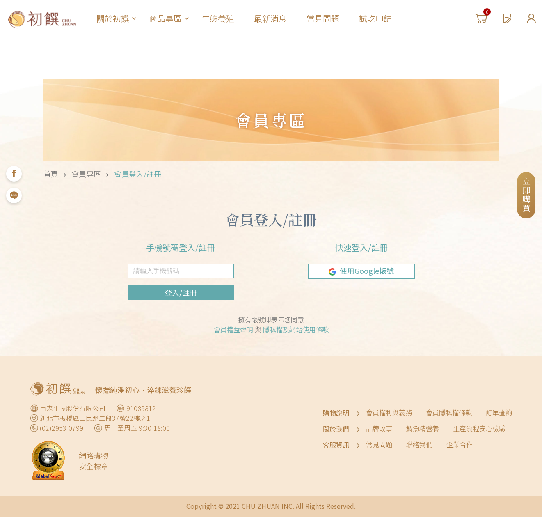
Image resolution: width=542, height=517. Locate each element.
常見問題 (322, 18)
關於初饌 (116, 18)
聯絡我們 (419, 444)
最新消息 (270, 18)
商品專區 (169, 18)
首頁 (50, 173)
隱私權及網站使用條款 (296, 329)
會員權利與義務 (389, 412)
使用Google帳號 (361, 270)
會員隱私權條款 (449, 412)
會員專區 (86, 173)
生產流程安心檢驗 (479, 428)
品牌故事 (379, 428)
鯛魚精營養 (422, 428)
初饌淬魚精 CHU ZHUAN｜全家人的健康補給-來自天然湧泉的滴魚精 (42, 18)
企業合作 (459, 444)
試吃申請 (375, 18)
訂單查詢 (499, 412)
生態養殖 (217, 18)
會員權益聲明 (234, 329)
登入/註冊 (181, 292)
